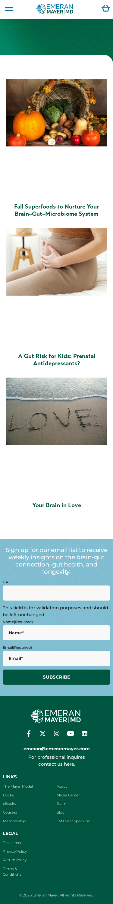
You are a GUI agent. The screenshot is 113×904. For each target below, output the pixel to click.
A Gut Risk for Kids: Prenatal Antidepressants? (56, 359)
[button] (9, 9)
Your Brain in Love (56, 505)
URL (7, 582)
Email (17, 647)
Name (18, 622)
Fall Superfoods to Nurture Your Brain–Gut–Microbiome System (56, 210)
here (69, 764)
